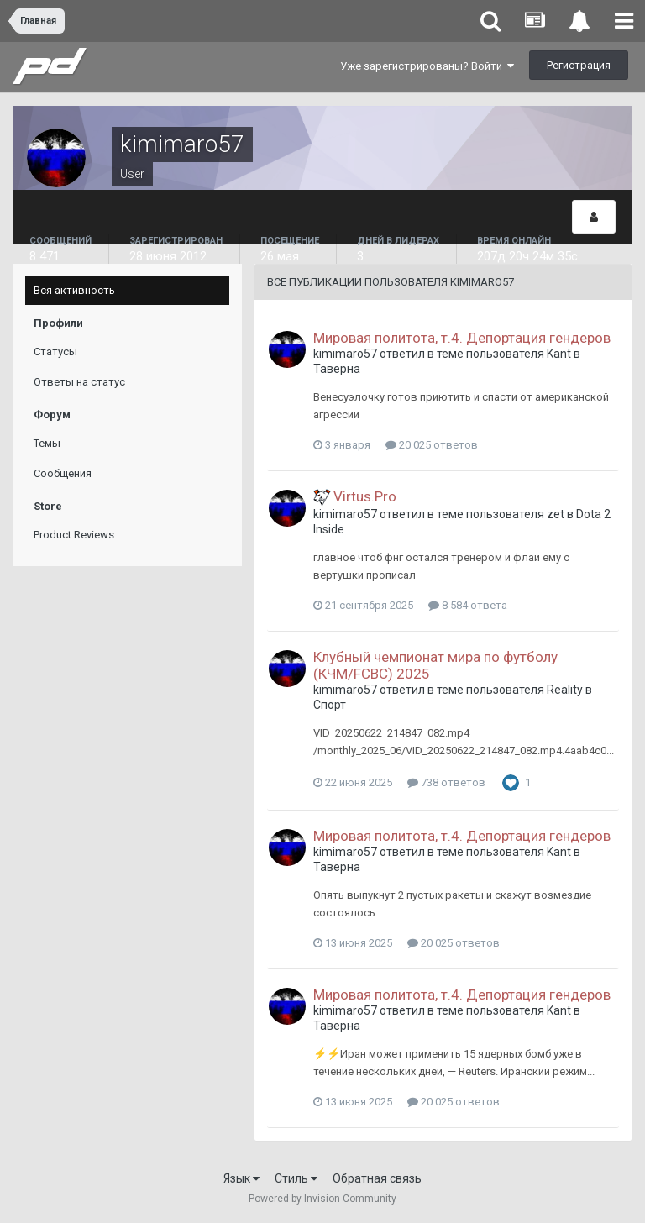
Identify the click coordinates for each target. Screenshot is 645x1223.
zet (555, 514)
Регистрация (579, 65)
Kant (559, 353)
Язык (241, 1178)
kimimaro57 (345, 353)
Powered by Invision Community (322, 1199)
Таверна (336, 368)
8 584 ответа (467, 605)
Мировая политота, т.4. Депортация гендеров (462, 337)
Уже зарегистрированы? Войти (427, 66)
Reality (565, 689)
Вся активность (74, 290)
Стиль (296, 1178)
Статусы (55, 351)
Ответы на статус (79, 381)
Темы (47, 443)
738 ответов (446, 782)
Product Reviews (74, 534)
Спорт (329, 704)
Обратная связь (377, 1178)
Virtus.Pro (364, 496)
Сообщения (63, 473)
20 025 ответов (431, 444)
